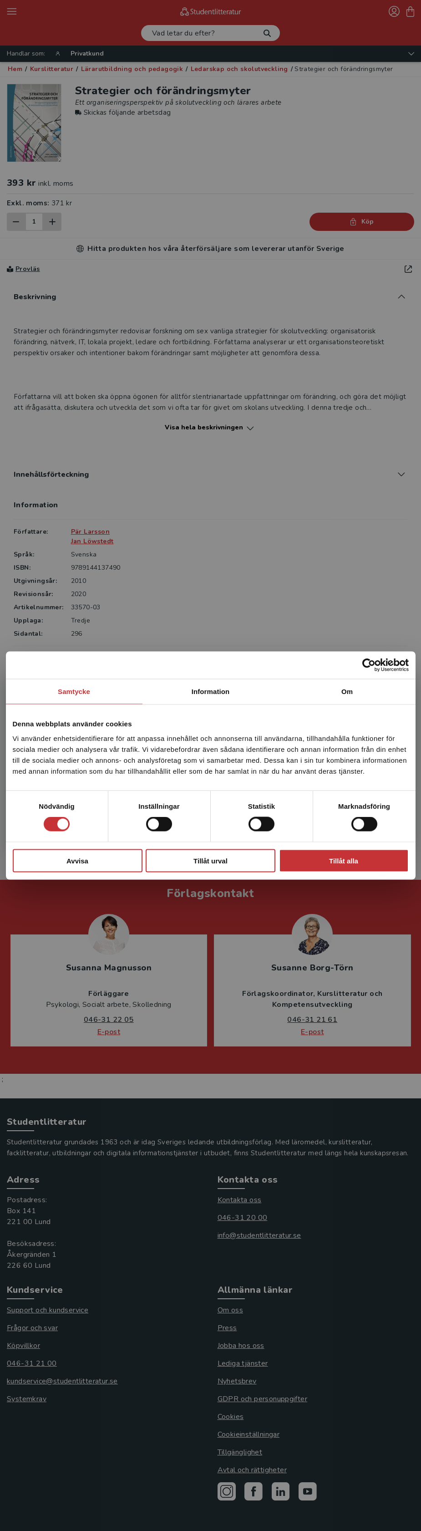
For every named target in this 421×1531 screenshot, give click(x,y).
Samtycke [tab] (74, 691)
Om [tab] (347, 691)
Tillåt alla (343, 860)
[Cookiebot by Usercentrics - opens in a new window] (369, 665)
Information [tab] (211, 691)
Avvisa (77, 860)
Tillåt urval (210, 860)
